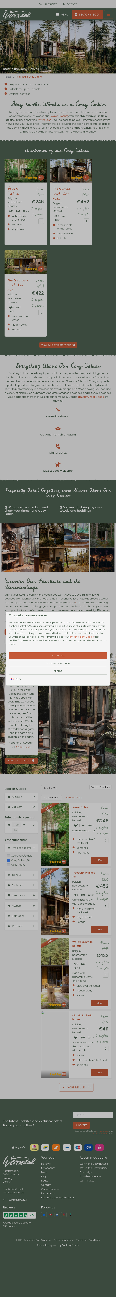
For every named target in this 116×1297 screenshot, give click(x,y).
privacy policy (77, 636)
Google (90, 636)
